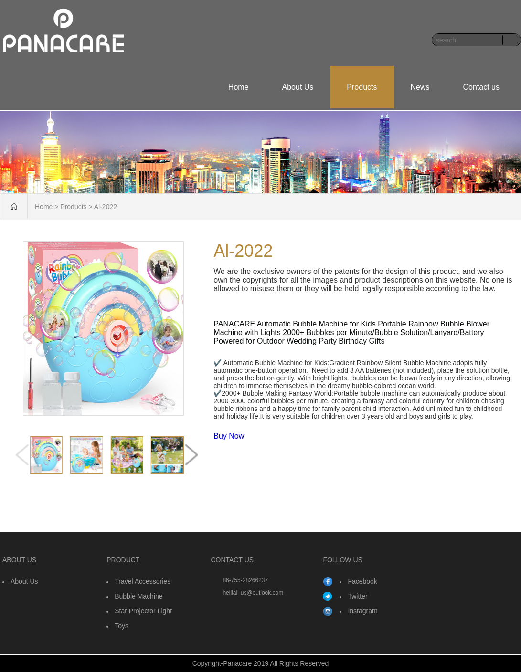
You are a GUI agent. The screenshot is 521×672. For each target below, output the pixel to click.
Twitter (357, 596)
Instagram (362, 611)
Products (362, 87)
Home (238, 87)
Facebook (362, 581)
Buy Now (228, 436)
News (420, 87)
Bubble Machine (138, 596)
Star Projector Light (143, 611)
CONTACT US (232, 560)
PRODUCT (122, 560)
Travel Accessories (142, 581)
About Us (298, 87)
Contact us (481, 87)
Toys (121, 626)
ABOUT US (19, 560)
